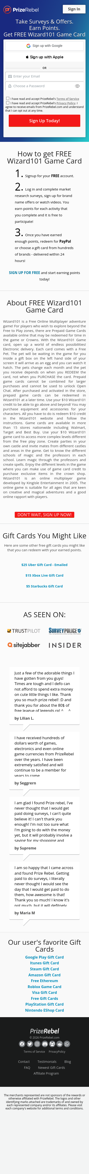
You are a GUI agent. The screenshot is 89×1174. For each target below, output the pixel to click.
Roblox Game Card (44, 986)
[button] (44, 46)
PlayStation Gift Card (44, 1004)
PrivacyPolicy (57, 1052)
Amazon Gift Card (45, 974)
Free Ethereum (44, 980)
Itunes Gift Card (44, 962)
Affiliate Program (46, 1073)
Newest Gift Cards (51, 1067)
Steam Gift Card (44, 968)
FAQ (27, 1067)
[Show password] (77, 86)
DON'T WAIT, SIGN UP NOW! (44, 514)
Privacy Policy (66, 103)
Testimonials (46, 1061)
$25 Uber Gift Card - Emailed (44, 565)
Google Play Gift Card (44, 957)
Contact (24, 1061)
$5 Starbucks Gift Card (44, 586)
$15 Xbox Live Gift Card (44, 575)
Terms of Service (68, 99)
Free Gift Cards (44, 998)
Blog (67, 1061)
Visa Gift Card (44, 992)
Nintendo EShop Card (44, 1010)
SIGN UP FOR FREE (24, 272)
